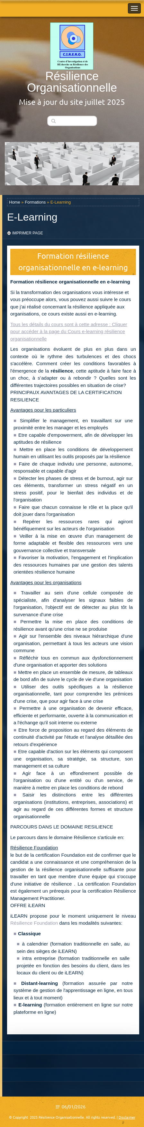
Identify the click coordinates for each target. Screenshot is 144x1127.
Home (14, 202)
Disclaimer (127, 1117)
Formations (35, 202)
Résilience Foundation (34, 923)
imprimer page (27, 233)
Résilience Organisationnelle (72, 82)
